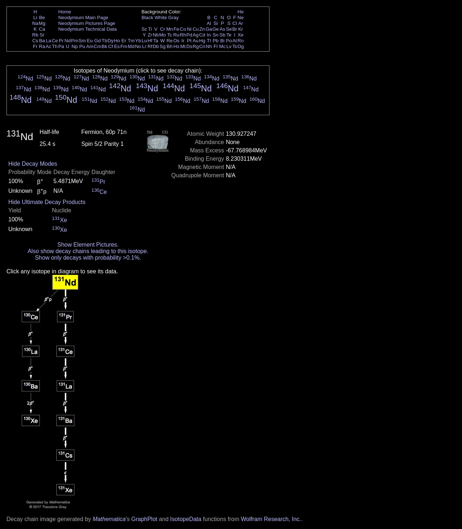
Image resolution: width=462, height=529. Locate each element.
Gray (173, 17)
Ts (234, 46)
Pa (61, 46)
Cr (162, 29)
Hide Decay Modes (32, 164)
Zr (150, 35)
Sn (216, 35)
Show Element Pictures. (88, 245)
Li (35, 17)
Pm (74, 40)
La (48, 40)
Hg (202, 40)
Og (240, 46)
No (138, 46)
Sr (42, 35)
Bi (222, 40)
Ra (42, 46)
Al (209, 23)
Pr (61, 40)
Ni (189, 29)
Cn (202, 46)
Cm (98, 46)
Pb (216, 40)
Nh (209, 46)
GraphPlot (144, 519)
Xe (240, 35)
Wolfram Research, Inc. (271, 519)
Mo (162, 35)
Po (229, 40)
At (234, 40)
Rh (183, 35)
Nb (156, 35)
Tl (209, 40)
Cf (110, 46)
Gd (97, 40)
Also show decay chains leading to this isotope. (87, 251)
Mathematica (109, 519)
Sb (222, 35)
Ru (176, 35)
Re (170, 40)
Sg (162, 46)
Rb (35, 35)
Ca (42, 29)
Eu (89, 40)
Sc (144, 29)
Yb (138, 40)
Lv (229, 46)
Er (123, 40)
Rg (196, 46)
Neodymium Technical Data (87, 29)
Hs (176, 46)
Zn (202, 29)
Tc (169, 35)
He (241, 11)
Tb (104, 40)
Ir (182, 40)
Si (215, 23)
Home (64, 11)
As (222, 29)
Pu (82, 46)
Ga (209, 29)
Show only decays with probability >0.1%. (88, 258)
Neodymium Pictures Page (86, 23)
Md (131, 46)
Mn (169, 29)
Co (183, 29)
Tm (131, 40)
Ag (195, 35)
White (161, 17)
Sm (82, 40)
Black (148, 17)
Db (156, 46)
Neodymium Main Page (83, 17)
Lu (144, 40)
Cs (35, 40)
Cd (202, 35)
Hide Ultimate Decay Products (46, 202)
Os (176, 40)
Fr (35, 46)
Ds (189, 46)
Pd (189, 35)
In (209, 35)
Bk (104, 46)
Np (75, 46)
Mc (222, 46)
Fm (123, 46)
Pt (189, 40)
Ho (117, 40)
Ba (42, 40)
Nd (68, 40)
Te (229, 35)
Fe (176, 29)
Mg (42, 23)
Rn (241, 40)
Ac (49, 46)
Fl (215, 46)
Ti (150, 29)
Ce (55, 40)
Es (117, 46)
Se (229, 29)
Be (42, 17)
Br (234, 29)
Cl (234, 23)
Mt (183, 46)
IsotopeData (185, 519)
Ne (241, 17)
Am (90, 46)
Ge (215, 29)
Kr (240, 29)
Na (35, 23)
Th (55, 46)
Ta (155, 40)
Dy (110, 40)
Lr (144, 46)
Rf (149, 46)
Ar (240, 23)
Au (195, 40)
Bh (169, 46)
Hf (149, 40)
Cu (196, 29)
